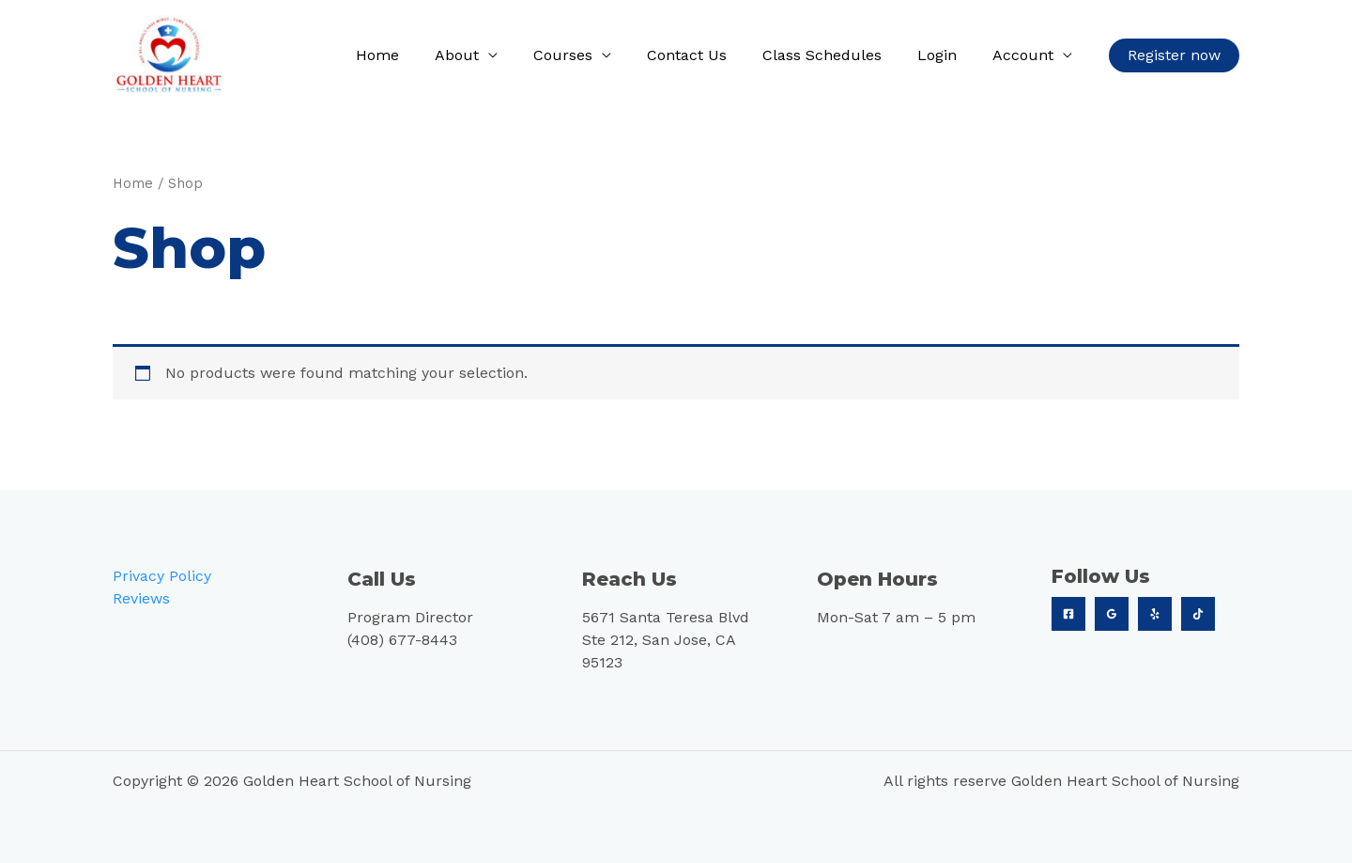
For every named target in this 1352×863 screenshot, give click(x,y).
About (488, 55)
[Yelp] (1155, 613)
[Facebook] (1068, 613)
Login (945, 55)
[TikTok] (1198, 613)
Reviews (141, 597)
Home (414, 55)
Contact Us (706, 55)
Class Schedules (836, 55)
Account (1025, 55)
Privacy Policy (162, 575)
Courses (588, 55)
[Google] (1112, 613)
